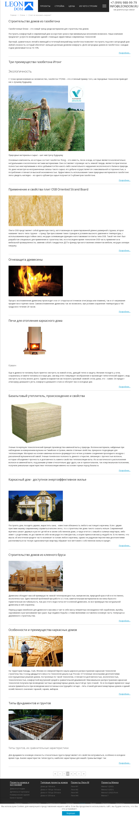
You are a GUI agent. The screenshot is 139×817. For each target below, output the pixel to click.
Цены (72, 6)
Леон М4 (74, 795)
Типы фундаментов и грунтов (30, 703)
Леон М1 (74, 786)
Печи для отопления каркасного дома (35, 321)
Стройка (59, 6)
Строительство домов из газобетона (34, 21)
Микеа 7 (104, 795)
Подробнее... (124, 53)
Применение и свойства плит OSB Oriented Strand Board (48, 189)
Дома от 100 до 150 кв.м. (50, 789)
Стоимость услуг (54, 803)
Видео (93, 803)
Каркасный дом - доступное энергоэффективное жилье (47, 479)
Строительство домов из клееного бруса (37, 555)
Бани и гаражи (16, 798)
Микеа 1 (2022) (107, 786)
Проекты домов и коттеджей (19, 783)
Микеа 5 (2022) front (109, 792)
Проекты (45, 6)
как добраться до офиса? (124, 5)
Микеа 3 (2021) (107, 789)
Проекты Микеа (110, 782)
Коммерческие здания (19, 795)
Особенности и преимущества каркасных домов (43, 630)
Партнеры (105, 803)
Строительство (34, 803)
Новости (69, 803)
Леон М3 (74, 792)
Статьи (82, 803)
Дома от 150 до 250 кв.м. (50, 792)
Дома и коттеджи (17, 789)
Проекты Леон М (80, 782)
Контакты (120, 803)
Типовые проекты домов (54, 782)
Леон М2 (74, 789)
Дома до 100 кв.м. (47, 786)
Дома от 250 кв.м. (47, 795)
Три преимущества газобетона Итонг (35, 62)
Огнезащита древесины (26, 259)
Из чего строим (88, 6)
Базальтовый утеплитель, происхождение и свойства (47, 396)
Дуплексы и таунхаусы (19, 792)
